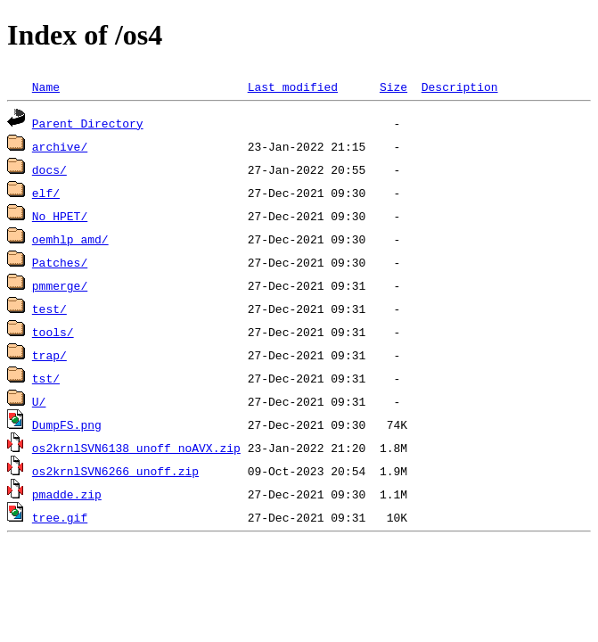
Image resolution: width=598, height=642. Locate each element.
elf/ (46, 193)
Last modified (293, 86)
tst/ (46, 378)
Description (460, 86)
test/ (49, 308)
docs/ (49, 169)
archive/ (59, 146)
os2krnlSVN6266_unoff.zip (115, 471)
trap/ (49, 355)
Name (46, 86)
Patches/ (59, 262)
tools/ (53, 332)
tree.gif (59, 517)
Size (393, 86)
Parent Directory (87, 123)
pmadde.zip (67, 494)
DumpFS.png (67, 424)
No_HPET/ (59, 216)
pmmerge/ (59, 285)
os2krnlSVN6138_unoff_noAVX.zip (136, 448)
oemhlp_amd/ (70, 239)
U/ (39, 401)
